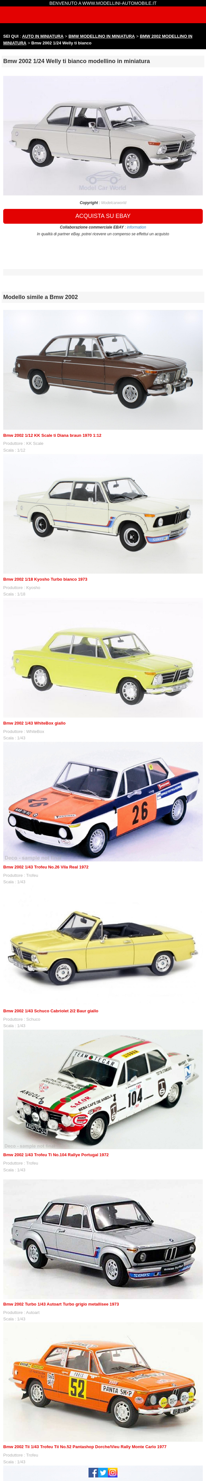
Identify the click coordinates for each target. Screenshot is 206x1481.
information (136, 227)
